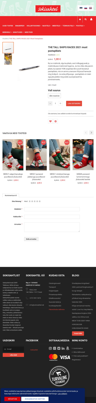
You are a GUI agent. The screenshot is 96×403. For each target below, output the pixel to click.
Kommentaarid (11, 195)
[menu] (48, 29)
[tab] (10, 195)
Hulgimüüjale (53, 291)
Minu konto (91, 19)
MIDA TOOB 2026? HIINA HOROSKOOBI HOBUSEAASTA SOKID (81, 324)
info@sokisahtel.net (37, 305)
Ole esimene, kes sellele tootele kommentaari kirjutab (67, 114)
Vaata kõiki (78, 333)
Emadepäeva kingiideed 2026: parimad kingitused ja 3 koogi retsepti (82, 287)
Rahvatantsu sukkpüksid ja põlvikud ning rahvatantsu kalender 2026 (81, 298)
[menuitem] (8, 26)
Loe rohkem (62, 394)
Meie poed (29, 32)
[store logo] (48, 8)
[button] (8, 59)
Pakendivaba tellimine (56, 309)
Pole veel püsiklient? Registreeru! (80, 358)
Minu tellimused (79, 352)
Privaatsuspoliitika (55, 294)
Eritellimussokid (54, 298)
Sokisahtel (34, 350)
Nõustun (12, 399)
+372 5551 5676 (35, 298)
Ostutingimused (54, 283)
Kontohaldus (78, 348)
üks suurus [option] (54, 95)
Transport (52, 287)
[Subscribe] (13, 355)
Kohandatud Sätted (35, 399)
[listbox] (71, 96)
